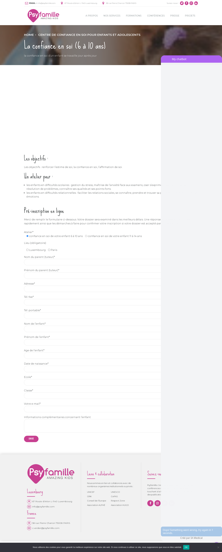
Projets (190, 15)
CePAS (114, 496)
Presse (174, 15)
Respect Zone (118, 501)
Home (29, 35)
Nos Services (111, 15)
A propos (92, 15)
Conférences (156, 15)
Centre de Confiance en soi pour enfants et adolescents (89, 35)
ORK (89, 496)
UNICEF (91, 492)
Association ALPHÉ (96, 505)
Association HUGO (120, 505)
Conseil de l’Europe (96, 501)
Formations (133, 15)
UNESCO (115, 492)
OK (186, 547)
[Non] (218, 547)
